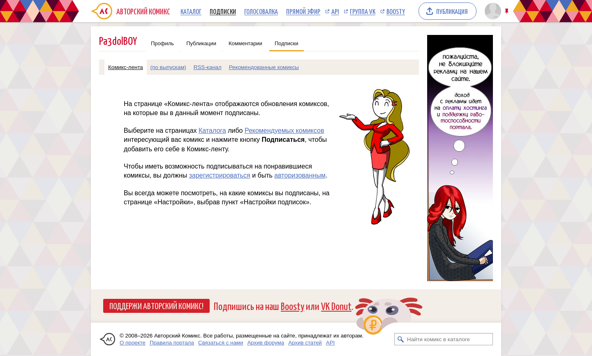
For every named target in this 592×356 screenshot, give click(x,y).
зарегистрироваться (219, 175)
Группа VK (362, 11)
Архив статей (305, 343)
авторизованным (299, 175)
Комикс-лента (125, 67)
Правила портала (172, 343)
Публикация (452, 11)
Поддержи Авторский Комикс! (156, 305)
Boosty (395, 11)
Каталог (190, 11)
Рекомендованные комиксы (264, 67)
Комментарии (245, 43)
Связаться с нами (220, 343)
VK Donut (336, 305)
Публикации (201, 43)
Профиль (162, 43)
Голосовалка (261, 11)
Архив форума (265, 343)
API (335, 11)
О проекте (133, 343)
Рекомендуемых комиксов (284, 130)
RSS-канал (208, 67)
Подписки (223, 11)
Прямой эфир (303, 11)
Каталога (212, 130)
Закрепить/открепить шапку (507, 11)
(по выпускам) (168, 67)
